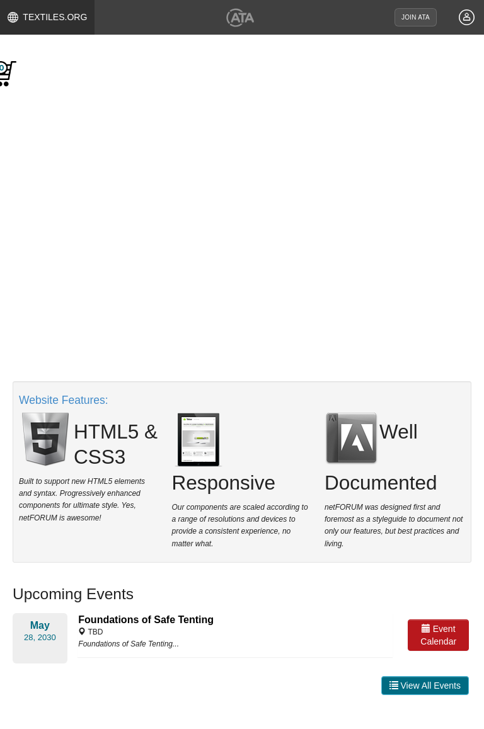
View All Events (425, 685)
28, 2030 (40, 637)
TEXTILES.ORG (48, 17)
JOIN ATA (415, 17)
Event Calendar (438, 635)
